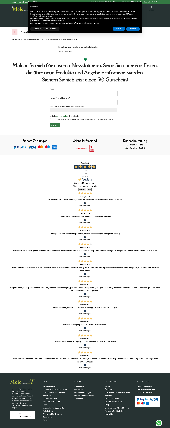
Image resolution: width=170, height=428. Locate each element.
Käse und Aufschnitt (51, 392)
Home (107, 377)
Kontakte (109, 405)
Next (89, 180)
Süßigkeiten (48, 401)
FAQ (107, 395)
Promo (45, 411)
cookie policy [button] (47, 16)
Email (52, 79)
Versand (108, 386)
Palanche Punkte (112, 389)
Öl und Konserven (50, 389)
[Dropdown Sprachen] (155, 1)
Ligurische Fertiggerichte (53, 398)
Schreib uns (23, 404)
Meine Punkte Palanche (84, 386)
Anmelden (78, 389)
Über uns (109, 380)
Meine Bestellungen (82, 383)
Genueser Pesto (49, 377)
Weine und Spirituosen (52, 405)
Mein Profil (78, 380)
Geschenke (47, 408)
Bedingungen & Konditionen (117, 398)
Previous (82, 180)
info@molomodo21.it (135, 138)
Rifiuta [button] (119, 29)
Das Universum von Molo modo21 (118, 383)
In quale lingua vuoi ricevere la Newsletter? (67, 97)
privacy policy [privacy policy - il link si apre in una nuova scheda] (99, 12)
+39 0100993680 (145, 383)
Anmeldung (79, 377)
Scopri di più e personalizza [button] (45, 29)
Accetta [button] (133, 29)
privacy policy (62, 106)
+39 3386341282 (135, 135)
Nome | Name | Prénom (60, 88)
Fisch (45, 395)
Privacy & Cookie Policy (114, 401)
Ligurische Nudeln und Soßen (55, 380)
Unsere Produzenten (113, 392)
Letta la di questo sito (64, 106)
